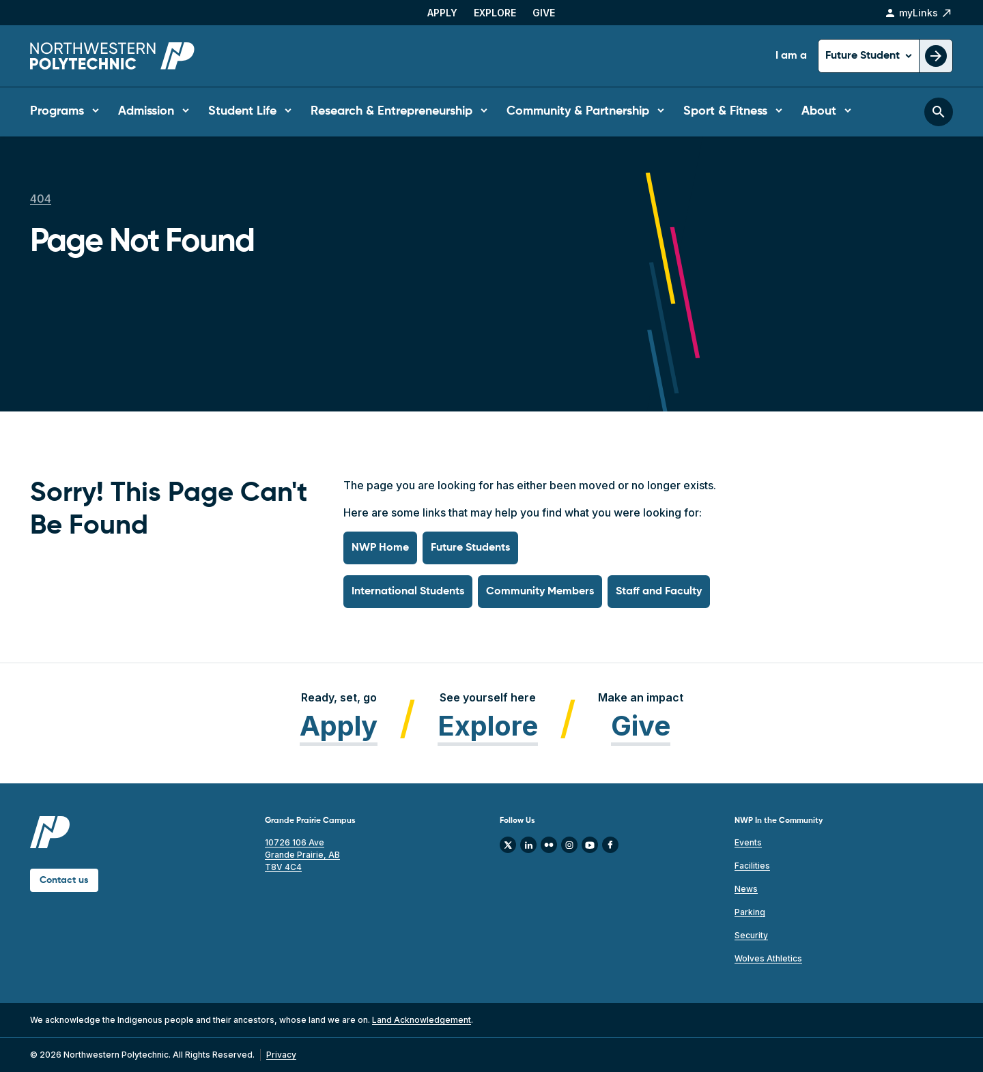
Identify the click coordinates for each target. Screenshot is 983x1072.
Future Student (863, 55)
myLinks (918, 13)
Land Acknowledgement (421, 1020)
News (746, 889)
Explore (495, 12)
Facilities (752, 865)
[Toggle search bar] (938, 112)
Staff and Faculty (659, 591)
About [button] (818, 111)
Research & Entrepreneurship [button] (391, 111)
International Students (408, 591)
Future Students (470, 547)
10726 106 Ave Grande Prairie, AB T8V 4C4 (302, 854)
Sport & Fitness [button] (725, 111)
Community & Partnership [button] (578, 111)
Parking (750, 912)
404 (40, 198)
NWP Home (380, 547)
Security (751, 935)
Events (748, 842)
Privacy (281, 1054)
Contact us (64, 880)
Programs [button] (57, 111)
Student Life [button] (242, 111)
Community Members (540, 591)
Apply (442, 12)
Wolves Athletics (768, 958)
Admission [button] (146, 111)
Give (543, 12)
